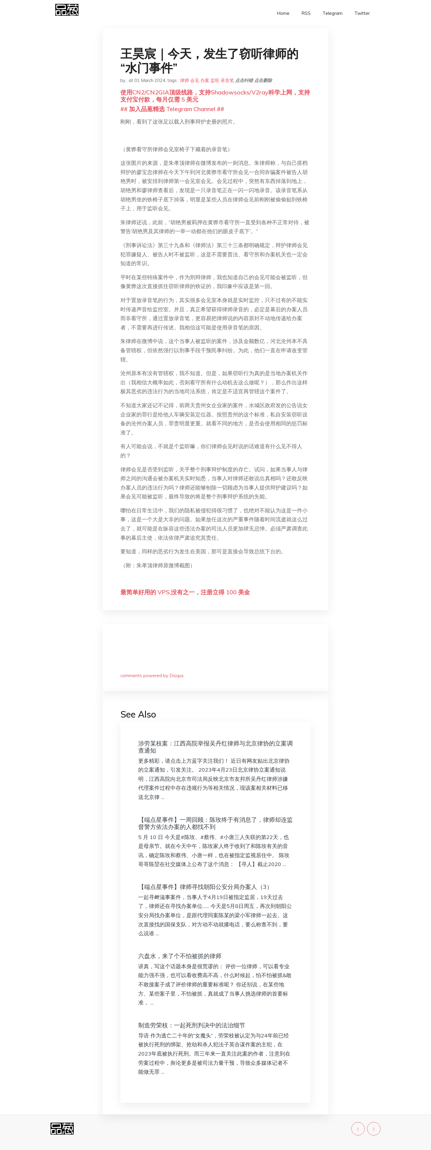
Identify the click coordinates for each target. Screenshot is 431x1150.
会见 (194, 80)
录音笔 (227, 80)
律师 (184, 80)
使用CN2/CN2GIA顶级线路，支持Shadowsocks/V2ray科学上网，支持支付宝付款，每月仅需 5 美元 (215, 96)
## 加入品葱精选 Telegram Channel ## (172, 109)
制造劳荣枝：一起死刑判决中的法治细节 (191, 1025)
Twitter (362, 13)
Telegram (332, 13)
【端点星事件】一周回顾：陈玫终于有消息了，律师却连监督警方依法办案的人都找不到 (215, 823)
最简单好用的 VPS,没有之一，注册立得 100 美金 (185, 592)
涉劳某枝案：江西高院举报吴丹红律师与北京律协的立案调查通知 (215, 747)
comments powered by (152, 675)
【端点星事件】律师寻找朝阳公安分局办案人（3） (205, 886)
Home (283, 13)
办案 (204, 80)
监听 (214, 80)
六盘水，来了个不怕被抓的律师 (179, 956)
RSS (306, 13)
